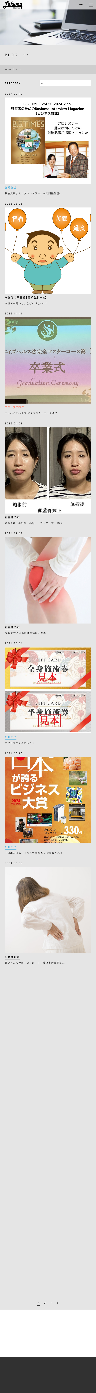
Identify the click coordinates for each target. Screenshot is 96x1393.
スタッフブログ (14, 407)
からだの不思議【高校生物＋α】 (26, 297)
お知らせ (10, 187)
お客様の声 (12, 517)
